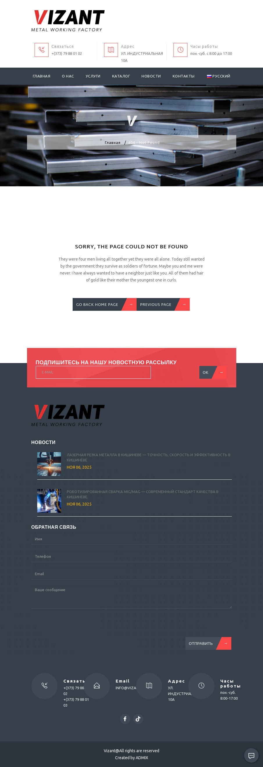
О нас (68, 76)
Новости (151, 76)
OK (211, 372)
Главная (42, 76)
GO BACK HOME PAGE (103, 304)
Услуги (93, 76)
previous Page (161, 304)
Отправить (207, 643)
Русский (218, 76)
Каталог (121, 76)
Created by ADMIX (131, 757)
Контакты (184, 76)
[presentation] (75, 625)
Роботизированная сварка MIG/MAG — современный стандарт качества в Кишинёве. (143, 494)
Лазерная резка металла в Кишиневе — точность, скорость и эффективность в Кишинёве (148, 457)
